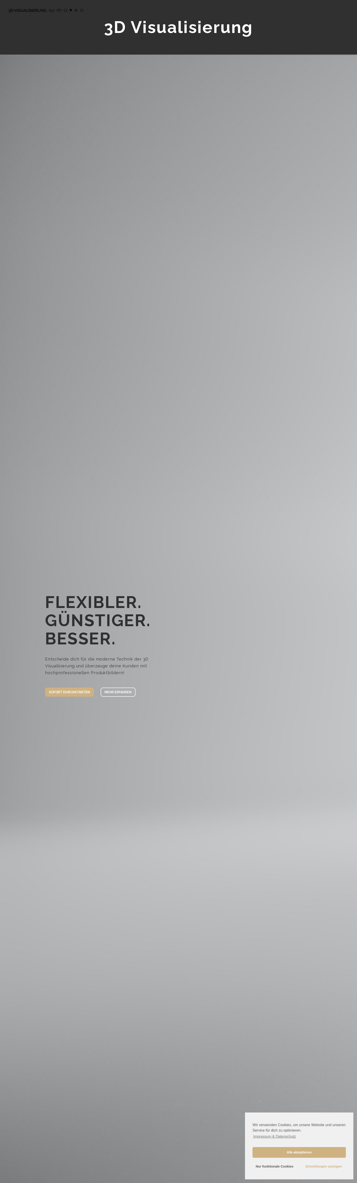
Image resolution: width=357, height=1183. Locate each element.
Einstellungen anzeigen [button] (324, 1166)
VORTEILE (235, 10)
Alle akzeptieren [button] (299, 1152)
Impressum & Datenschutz (274, 1136)
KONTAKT (327, 10)
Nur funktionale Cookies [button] (274, 1166)
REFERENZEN (261, 10)
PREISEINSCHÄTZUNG (295, 10)
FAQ (346, 10)
